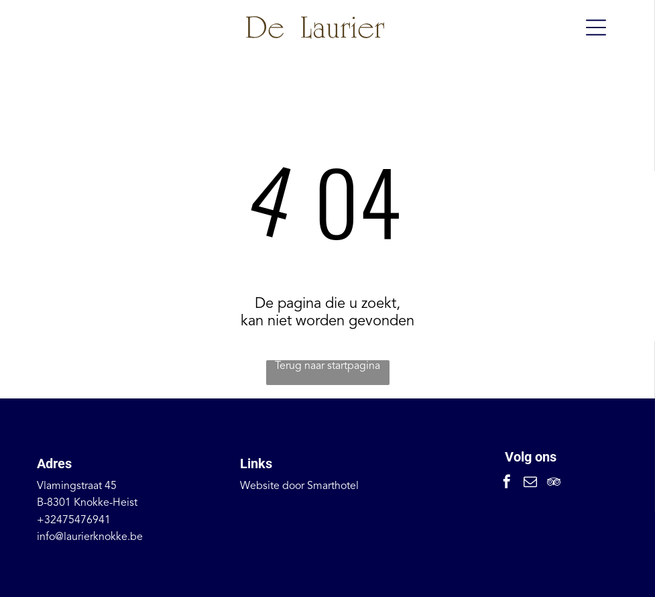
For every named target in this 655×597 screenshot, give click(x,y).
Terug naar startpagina (327, 366)
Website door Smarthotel (299, 486)
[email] (530, 483)
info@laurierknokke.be (90, 537)
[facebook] (507, 483)
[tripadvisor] (554, 483)
